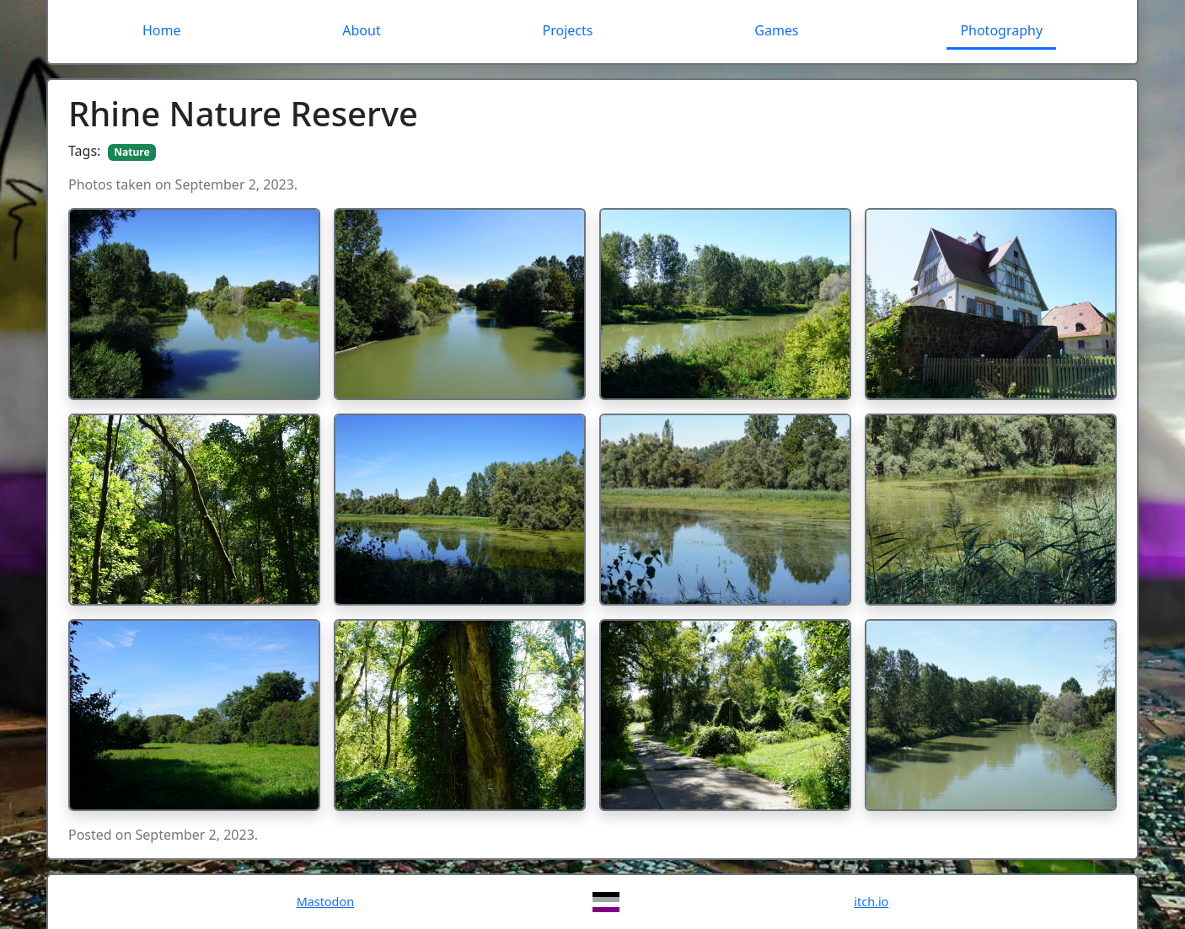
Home (161, 30)
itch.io (871, 902)
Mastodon (325, 902)
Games (776, 30)
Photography (1001, 30)
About (361, 30)
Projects (568, 30)
